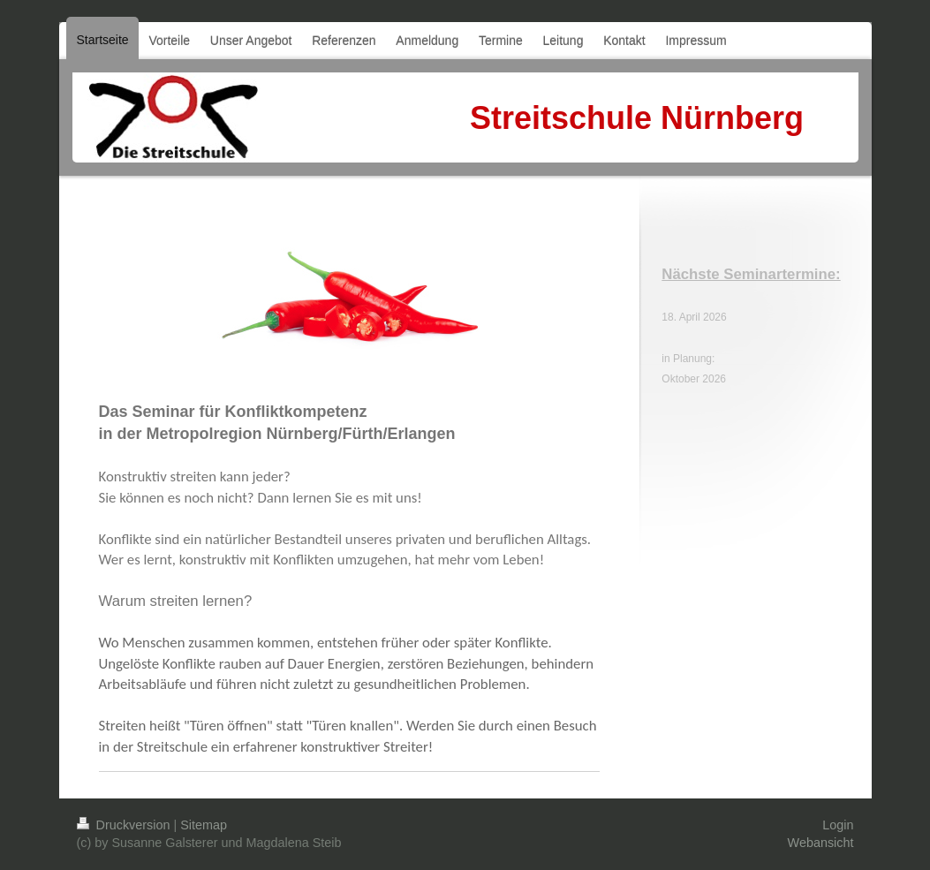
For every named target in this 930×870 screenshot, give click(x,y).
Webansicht (821, 843)
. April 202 (697, 317)
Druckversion (125, 825)
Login (837, 825)
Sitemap (203, 825)
